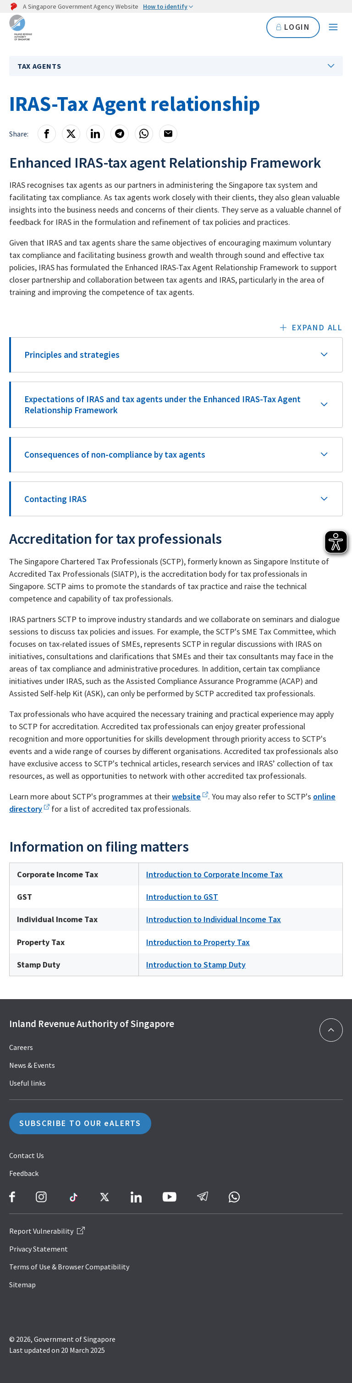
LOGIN (292, 27)
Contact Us (26, 1155)
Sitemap (22, 1284)
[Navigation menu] (333, 27)
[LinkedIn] (95, 134)
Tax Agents (39, 66)
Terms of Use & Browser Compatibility (69, 1266)
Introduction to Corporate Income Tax (214, 874)
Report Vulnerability (47, 1230)
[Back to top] (331, 1030)
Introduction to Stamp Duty (196, 964)
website (186, 796)
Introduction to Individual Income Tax (213, 919)
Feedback (23, 1173)
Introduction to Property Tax (198, 942)
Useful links (27, 1083)
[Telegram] (119, 134)
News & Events (32, 1065)
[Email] (168, 134)
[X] (71, 134)
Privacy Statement (38, 1248)
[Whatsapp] (144, 134)
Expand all (317, 327)
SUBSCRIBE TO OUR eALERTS (80, 1123)
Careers (21, 1047)
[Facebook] (47, 134)
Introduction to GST (182, 896)
